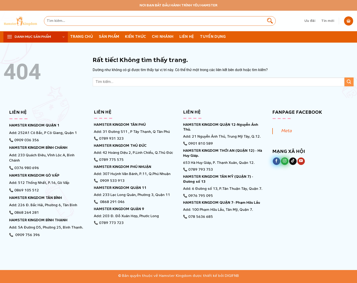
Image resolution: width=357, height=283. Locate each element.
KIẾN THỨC (135, 37)
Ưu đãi (309, 21)
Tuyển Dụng (213, 37)
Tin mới (327, 21)
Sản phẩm (109, 37)
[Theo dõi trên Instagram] (284, 161)
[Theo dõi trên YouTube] (301, 161)
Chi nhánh (162, 37)
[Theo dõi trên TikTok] (293, 161)
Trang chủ (81, 37)
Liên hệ (186, 37)
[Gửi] (270, 21)
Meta (286, 131)
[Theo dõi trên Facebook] (276, 161)
